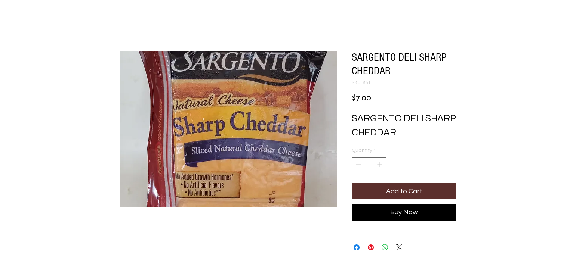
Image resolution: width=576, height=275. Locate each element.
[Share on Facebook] (356, 247)
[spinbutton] (369, 164)
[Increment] (380, 164)
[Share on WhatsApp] (385, 247)
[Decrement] (357, 164)
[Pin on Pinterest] (370, 247)
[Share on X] (399, 247)
